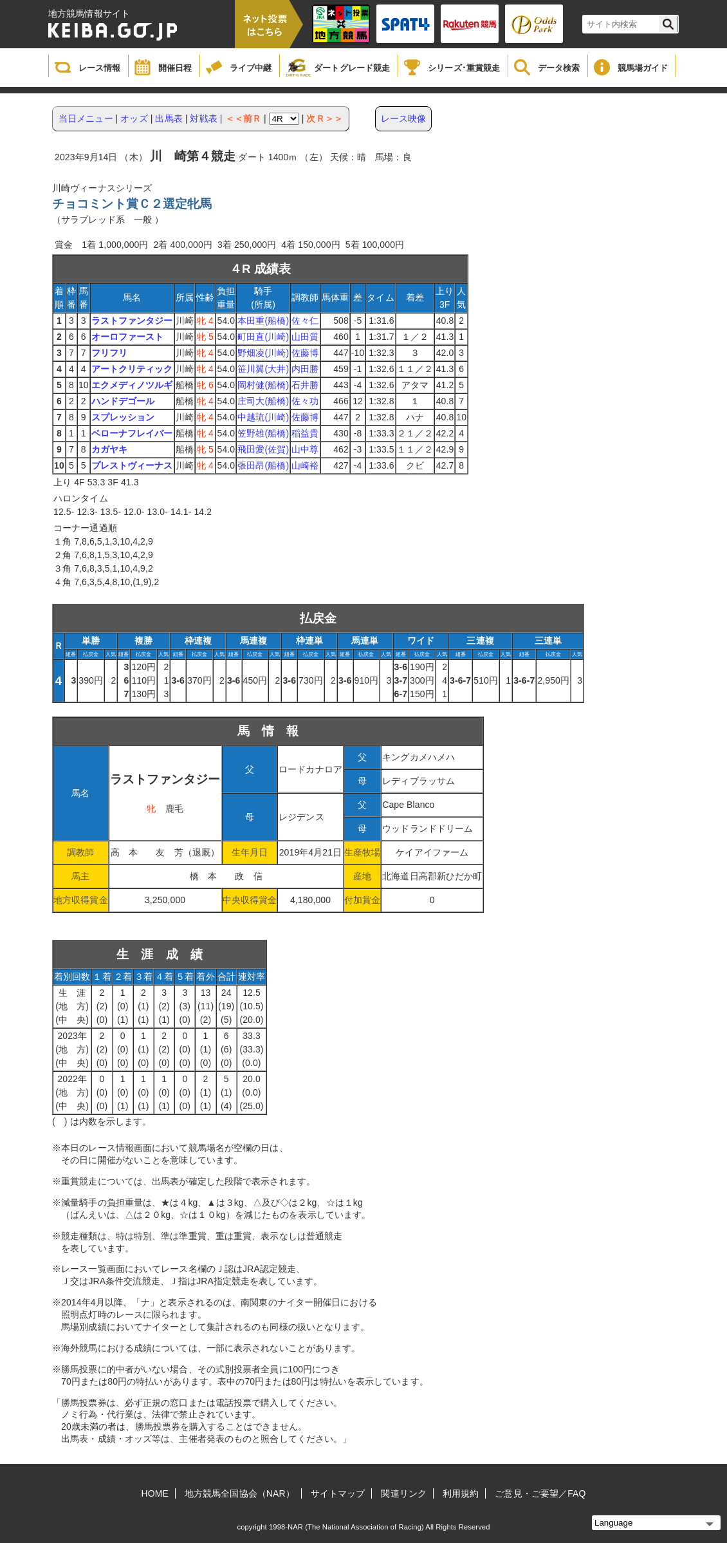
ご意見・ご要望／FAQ (540, 1493)
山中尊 (304, 449)
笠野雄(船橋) (263, 433)
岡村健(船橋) (263, 385)
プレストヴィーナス (132, 465)
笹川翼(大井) (263, 369)
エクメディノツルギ (132, 385)
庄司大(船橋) (263, 401)
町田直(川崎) (263, 337)
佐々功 (304, 401)
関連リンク (404, 1493)
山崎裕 (304, 465)
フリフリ (109, 353)
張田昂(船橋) (263, 465)
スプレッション (123, 417)
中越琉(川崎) (263, 417)
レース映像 (404, 118)
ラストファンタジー (132, 320)
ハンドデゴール (123, 401)
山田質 (304, 337)
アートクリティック (132, 369)
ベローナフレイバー (132, 433)
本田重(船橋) (263, 320)
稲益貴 (304, 433)
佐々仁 (304, 320)
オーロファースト (127, 337)
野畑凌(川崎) (263, 353)
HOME (155, 1493)
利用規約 (461, 1493)
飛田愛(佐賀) (263, 449)
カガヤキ (109, 449)
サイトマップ (338, 1493)
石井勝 (304, 385)
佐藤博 (304, 353)
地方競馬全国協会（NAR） (240, 1493)
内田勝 (304, 369)
